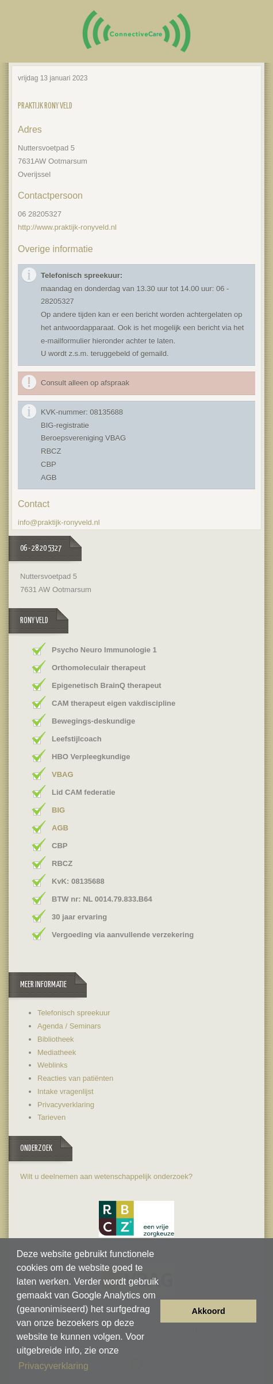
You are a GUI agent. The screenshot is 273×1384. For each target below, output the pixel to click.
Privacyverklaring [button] (53, 1366)
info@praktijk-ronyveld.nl (59, 522)
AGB (60, 828)
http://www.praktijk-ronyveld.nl (67, 227)
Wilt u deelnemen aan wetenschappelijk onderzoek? (106, 1176)
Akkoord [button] (208, 1311)
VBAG (63, 774)
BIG (58, 810)
